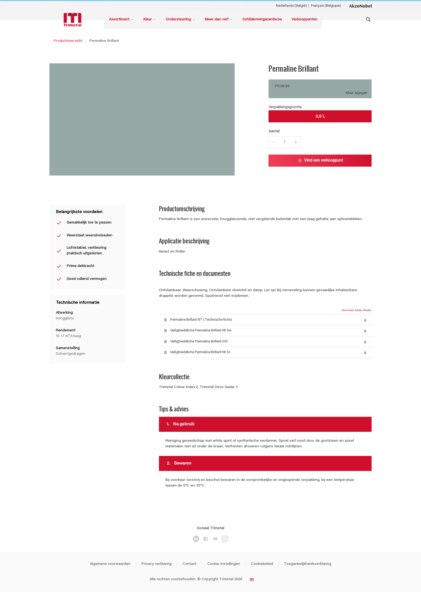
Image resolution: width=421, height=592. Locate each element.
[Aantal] (284, 142)
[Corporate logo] (360, 5)
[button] (365, 319)
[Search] (368, 19)
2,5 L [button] (320, 116)
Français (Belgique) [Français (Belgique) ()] (326, 6)
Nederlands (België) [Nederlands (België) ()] (291, 6)
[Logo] (73, 20)
